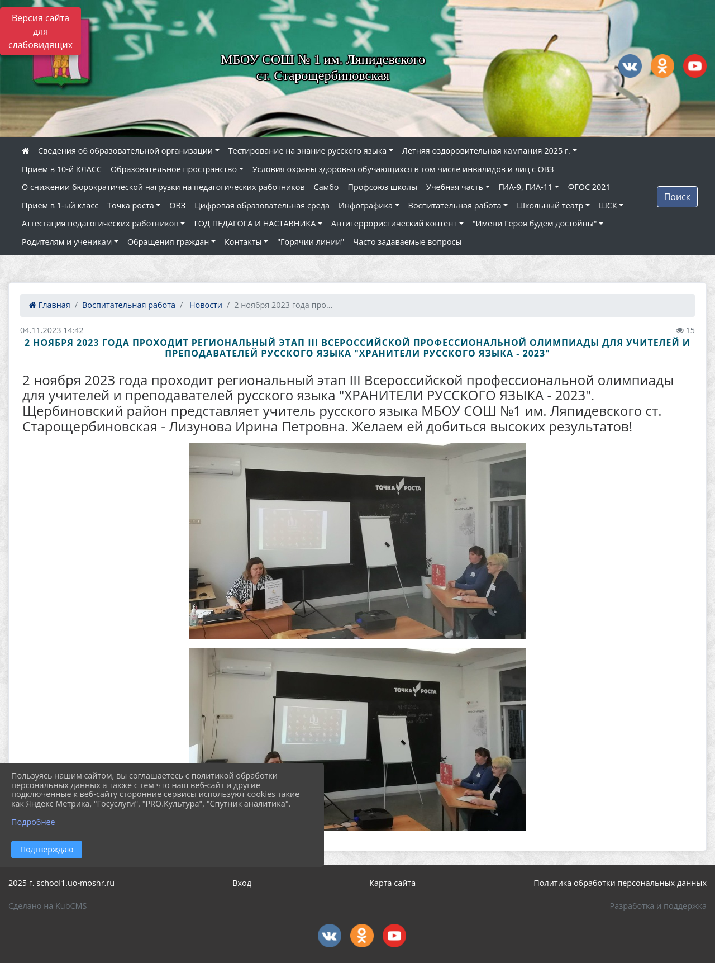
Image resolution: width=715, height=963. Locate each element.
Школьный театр (550, 205)
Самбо (326, 187)
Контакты (243, 241)
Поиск (677, 197)
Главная (49, 305)
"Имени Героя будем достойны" (535, 223)
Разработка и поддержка (658, 905)
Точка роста (130, 205)
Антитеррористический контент (394, 223)
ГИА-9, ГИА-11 (525, 187)
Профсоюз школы (382, 187)
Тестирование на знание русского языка (307, 150)
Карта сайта (392, 882)
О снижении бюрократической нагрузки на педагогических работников (163, 187)
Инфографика (366, 205)
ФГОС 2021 (589, 187)
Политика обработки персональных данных (620, 882)
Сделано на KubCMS (47, 905)
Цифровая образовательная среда (262, 205)
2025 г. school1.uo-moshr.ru (61, 882)
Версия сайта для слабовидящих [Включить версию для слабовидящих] (40, 31)
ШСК (608, 205)
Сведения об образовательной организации (125, 150)
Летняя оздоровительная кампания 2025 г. (486, 150)
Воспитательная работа (455, 205)
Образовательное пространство (174, 169)
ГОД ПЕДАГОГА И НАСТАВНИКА (255, 223)
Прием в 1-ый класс (60, 205)
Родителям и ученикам (67, 241)
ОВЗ (177, 205)
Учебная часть (454, 187)
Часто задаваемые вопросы (407, 241)
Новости (204, 305)
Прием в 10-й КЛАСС (62, 169)
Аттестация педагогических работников (100, 223)
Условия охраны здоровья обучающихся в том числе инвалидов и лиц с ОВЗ (403, 169)
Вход (241, 882)
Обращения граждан (168, 241)
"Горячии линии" (310, 241)
